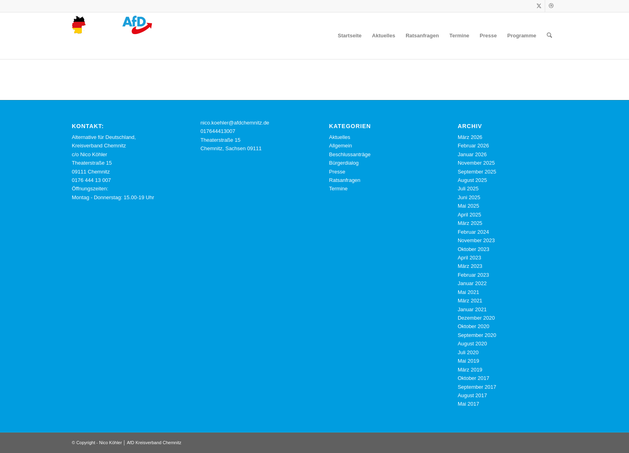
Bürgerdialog (344, 163)
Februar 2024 (473, 232)
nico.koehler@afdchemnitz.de (235, 123)
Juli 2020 (468, 352)
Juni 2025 (469, 197)
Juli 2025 (468, 189)
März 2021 (470, 301)
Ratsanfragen (344, 180)
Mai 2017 (468, 404)
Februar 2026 (473, 146)
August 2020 (472, 344)
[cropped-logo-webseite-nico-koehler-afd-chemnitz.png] (112, 35)
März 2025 (470, 223)
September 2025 (477, 172)
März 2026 (470, 137)
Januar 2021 (472, 309)
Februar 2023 (473, 275)
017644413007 (218, 131)
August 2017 (472, 395)
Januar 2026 (472, 154)
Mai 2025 (468, 206)
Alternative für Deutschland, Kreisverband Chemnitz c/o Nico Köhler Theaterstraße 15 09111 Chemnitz (104, 154)
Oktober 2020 (473, 326)
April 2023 (469, 258)
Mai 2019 (468, 361)
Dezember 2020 (476, 318)
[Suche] (549, 35)
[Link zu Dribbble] (551, 6)
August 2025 (472, 180)
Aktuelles (339, 137)
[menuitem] (350, 35)
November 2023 (476, 240)
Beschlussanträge (349, 154)
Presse (337, 172)
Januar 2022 (472, 283)
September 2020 (477, 335)
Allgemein (340, 146)
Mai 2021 (468, 292)
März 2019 (470, 370)
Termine (338, 189)
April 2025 (469, 215)
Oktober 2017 (473, 378)
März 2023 (470, 266)
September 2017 (477, 387)
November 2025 (476, 163)
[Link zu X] (539, 6)
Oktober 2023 (473, 249)
